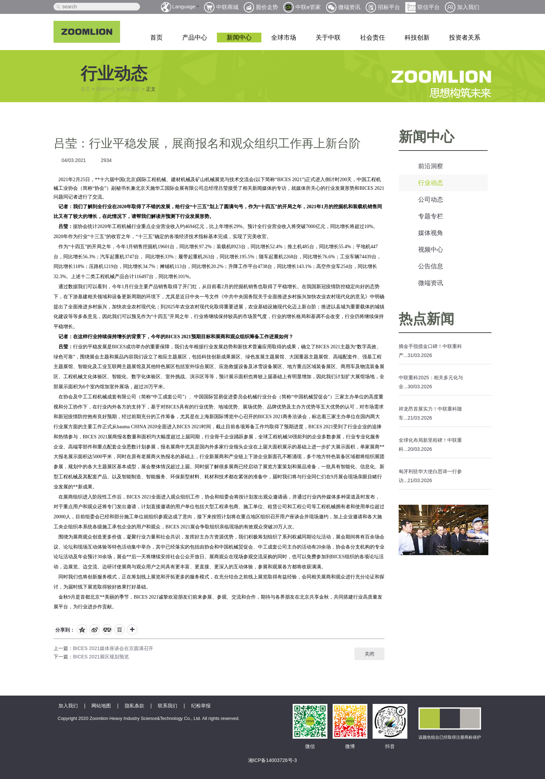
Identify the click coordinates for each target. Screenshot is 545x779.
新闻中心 (239, 37)
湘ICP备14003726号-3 (272, 760)
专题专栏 (430, 216)
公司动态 (430, 199)
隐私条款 (134, 705)
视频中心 (430, 249)
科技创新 (417, 37)
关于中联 (328, 37)
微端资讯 (430, 282)
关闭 (369, 654)
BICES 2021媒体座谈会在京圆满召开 (113, 648)
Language (183, 6)
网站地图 (101, 705)
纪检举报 (201, 705)
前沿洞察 (430, 166)
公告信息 (430, 266)
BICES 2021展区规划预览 (101, 656)
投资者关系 (464, 37)
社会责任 (372, 37)
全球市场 (283, 37)
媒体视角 (430, 232)
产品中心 (194, 37)
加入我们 (68, 705)
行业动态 (130, 89)
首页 (156, 37)
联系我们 (167, 705)
